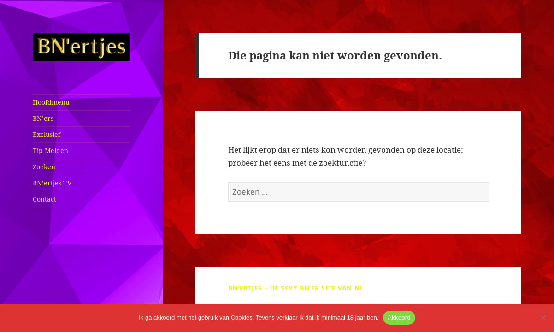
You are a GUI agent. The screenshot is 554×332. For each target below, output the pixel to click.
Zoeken (44, 166)
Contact (44, 199)
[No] (542, 317)
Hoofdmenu (51, 102)
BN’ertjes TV (52, 182)
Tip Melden (50, 150)
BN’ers (43, 118)
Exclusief (46, 134)
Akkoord (399, 317)
